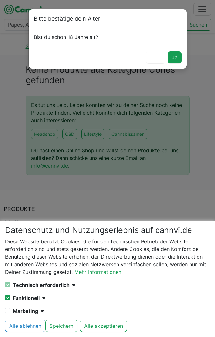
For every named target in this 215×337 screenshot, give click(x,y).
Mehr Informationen (97, 272)
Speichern (61, 326)
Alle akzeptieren (103, 326)
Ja (175, 57)
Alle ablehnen (25, 326)
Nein (155, 57)
